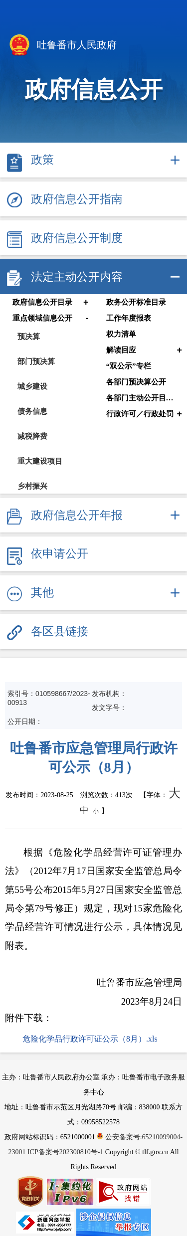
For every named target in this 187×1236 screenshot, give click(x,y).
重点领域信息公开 (42, 318)
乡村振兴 (32, 486)
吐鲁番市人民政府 (62, 46)
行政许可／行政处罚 (140, 414)
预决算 (28, 336)
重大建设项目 (39, 461)
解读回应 (121, 350)
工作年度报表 (128, 318)
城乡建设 (32, 386)
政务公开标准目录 (136, 302)
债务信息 (32, 411)
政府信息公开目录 (42, 302)
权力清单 (121, 334)
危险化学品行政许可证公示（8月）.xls (90, 1039)
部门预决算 (36, 361)
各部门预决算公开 (136, 382)
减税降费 (32, 436)
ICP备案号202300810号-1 (65, 1152)
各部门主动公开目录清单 (142, 398)
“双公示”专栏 (128, 366)
